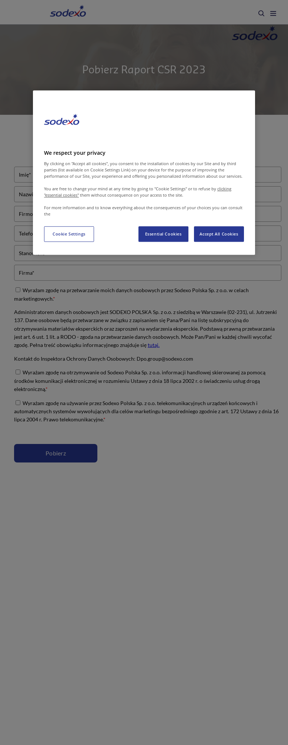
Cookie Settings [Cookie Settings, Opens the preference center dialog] (69, 234)
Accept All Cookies (219, 234)
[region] (144, 172)
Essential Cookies (163, 234)
